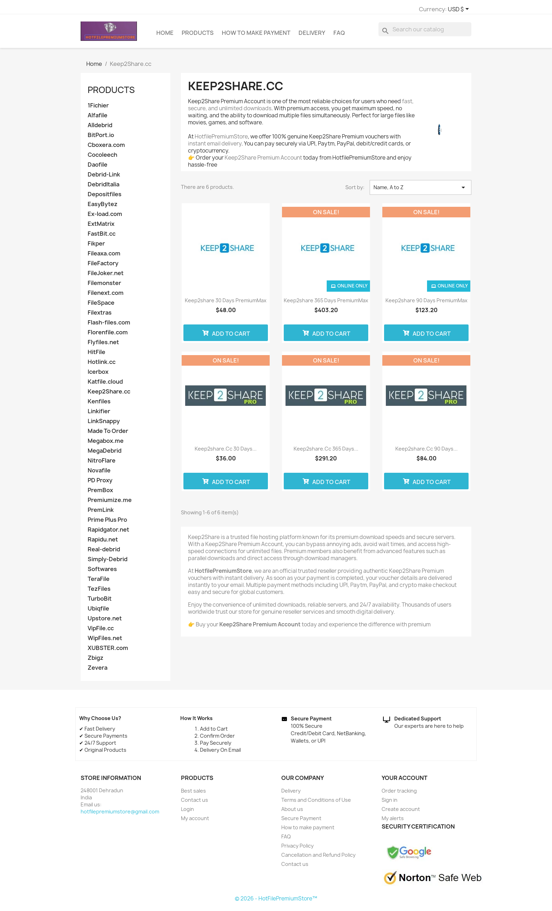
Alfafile (97, 118)
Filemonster (104, 286)
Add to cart (226, 336)
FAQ (339, 36)
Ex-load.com (105, 217)
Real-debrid (104, 552)
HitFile (96, 355)
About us (292, 812)
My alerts (393, 821)
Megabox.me (106, 444)
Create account (401, 812)
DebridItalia (103, 187)
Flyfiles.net (103, 345)
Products (198, 36)
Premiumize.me (110, 503)
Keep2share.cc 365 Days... (326, 451)
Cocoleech (102, 158)
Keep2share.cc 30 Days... (226, 451)
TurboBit (100, 602)
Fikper (96, 246)
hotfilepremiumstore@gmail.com (120, 814)
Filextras (100, 316)
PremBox (100, 493)
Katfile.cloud (105, 385)
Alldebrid (100, 128)
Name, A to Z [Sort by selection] (421, 190)
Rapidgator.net (108, 533)
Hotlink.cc (101, 365)
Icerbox (98, 375)
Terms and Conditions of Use (316, 803)
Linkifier (99, 414)
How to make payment (256, 36)
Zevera (97, 671)
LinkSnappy (104, 424)
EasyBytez (103, 207)
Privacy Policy (297, 848)
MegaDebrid (104, 454)
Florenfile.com (108, 335)
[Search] (424, 32)
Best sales (193, 794)
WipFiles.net (105, 641)
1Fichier (98, 108)
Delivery (312, 36)
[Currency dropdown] (373, 9)
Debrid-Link (104, 177)
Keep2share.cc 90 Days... (426, 451)
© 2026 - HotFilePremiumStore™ (276, 901)
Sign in (389, 803)
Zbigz (96, 661)
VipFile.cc (101, 631)
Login (187, 812)
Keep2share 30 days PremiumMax (225, 303)
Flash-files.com (109, 325)
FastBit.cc (101, 237)
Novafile (99, 473)
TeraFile (98, 582)
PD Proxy (100, 483)
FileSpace (101, 306)
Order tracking (399, 794)
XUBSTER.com (108, 651)
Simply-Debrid (107, 562)
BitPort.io (101, 138)
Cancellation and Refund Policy (318, 858)
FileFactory (103, 266)
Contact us (194, 803)
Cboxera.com (106, 148)
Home (165, 36)
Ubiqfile (98, 611)
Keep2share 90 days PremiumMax (426, 303)
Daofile (97, 168)
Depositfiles (104, 197)
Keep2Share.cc (109, 394)
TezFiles (99, 592)
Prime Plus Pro (107, 523)
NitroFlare (101, 463)
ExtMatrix (101, 227)
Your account (404, 781)
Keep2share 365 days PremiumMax (326, 303)
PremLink (101, 513)
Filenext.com (106, 296)
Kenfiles (99, 404)
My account (195, 821)
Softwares (102, 572)
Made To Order (108, 434)
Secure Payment (301, 821)
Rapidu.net (103, 542)
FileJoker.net (106, 276)
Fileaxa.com (104, 256)
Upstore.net (105, 621)
